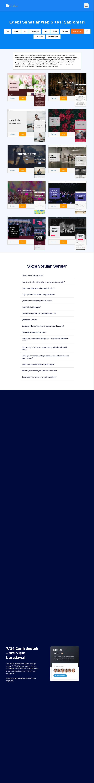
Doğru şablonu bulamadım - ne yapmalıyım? (38, 294)
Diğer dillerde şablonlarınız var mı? (34, 332)
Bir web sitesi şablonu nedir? (32, 275)
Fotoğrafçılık (35, 31)
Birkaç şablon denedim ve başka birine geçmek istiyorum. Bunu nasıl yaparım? (45, 357)
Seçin (22, 98)
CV (87, 31)
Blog (25, 31)
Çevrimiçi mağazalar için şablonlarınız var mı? (39, 313)
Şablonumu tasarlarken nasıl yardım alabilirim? (39, 377)
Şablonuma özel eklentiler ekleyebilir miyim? (38, 364)
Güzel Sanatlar (77, 31)
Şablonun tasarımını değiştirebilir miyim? (37, 301)
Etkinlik (55, 31)
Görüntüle (12, 98)
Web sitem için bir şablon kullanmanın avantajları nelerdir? (43, 282)
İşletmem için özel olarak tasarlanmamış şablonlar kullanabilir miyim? (44, 348)
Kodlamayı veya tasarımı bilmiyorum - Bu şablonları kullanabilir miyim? (45, 339)
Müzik (45, 31)
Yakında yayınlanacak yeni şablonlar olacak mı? (39, 370)
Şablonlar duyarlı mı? (29, 319)
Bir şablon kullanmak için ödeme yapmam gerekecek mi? (43, 326)
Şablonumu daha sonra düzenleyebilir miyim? (39, 288)
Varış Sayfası (39, 36)
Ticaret (16, 31)
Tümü (7, 31)
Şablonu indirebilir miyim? (31, 307)
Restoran (65, 31)
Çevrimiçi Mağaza (53, 36)
